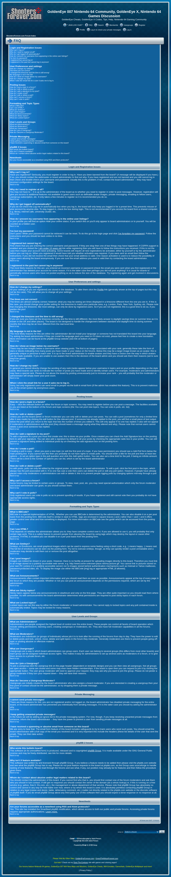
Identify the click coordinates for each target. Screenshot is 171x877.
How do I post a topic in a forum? (23, 87)
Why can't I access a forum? (21, 97)
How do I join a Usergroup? (20, 130)
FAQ (90, 25)
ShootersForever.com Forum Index (21, 36)
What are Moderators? (19, 126)
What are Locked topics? (19, 118)
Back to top (14, 184)
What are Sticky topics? (19, 116)
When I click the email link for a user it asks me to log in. (32, 81)
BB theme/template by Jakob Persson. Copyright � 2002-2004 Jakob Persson (85, 840)
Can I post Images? (17, 112)
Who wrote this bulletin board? (22, 149)
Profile (82, 30)
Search (101, 25)
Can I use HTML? (17, 108)
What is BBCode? (17, 106)
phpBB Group (94, 750)
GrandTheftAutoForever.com (107, 858)
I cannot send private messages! (22, 139)
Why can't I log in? (17, 50)
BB (83, 845)
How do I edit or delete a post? (22, 89)
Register (142, 25)
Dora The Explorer (80, 862)
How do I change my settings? (22, 69)
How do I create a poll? (19, 93)
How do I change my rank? (20, 79)
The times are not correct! (20, 71)
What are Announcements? (20, 114)
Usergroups (128, 25)
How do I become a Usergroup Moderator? (27, 132)
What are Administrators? (20, 124)
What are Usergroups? (19, 128)
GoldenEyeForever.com (84, 858)
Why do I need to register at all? (22, 52)
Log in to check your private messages (106, 30)
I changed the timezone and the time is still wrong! (29, 73)
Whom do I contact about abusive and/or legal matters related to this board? (40, 153)
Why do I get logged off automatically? (25, 54)
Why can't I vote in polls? (20, 99)
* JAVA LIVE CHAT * (75, 25)
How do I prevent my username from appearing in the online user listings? (39, 56)
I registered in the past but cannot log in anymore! (29, 62)
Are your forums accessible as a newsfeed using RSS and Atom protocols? (39, 160)
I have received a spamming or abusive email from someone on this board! (39, 143)
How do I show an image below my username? (28, 77)
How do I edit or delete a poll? (21, 95)
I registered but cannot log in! (21, 60)
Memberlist (113, 25)
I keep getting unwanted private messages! (27, 141)
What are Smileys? (17, 110)
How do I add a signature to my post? (24, 91)
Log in (129, 30)
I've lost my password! (18, 58)
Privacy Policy (85, 870)
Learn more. (52, 811)
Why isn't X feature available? (21, 151)
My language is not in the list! (21, 75)
